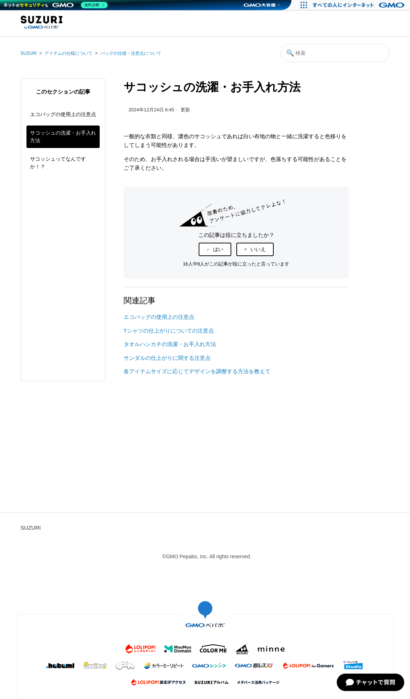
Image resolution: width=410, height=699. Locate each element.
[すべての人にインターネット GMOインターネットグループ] (359, 5)
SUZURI (29, 53)
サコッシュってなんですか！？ (58, 162)
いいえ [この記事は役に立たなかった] (258, 249)
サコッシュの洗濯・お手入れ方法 (63, 136)
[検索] (335, 53)
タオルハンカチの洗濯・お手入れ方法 (173, 344)
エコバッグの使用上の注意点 (63, 114)
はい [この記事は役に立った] (218, 249)
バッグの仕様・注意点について (130, 53)
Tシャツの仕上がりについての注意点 (169, 331)
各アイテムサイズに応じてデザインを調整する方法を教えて (197, 371)
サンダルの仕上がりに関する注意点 (167, 358)
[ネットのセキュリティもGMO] (55, 5)
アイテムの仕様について (68, 53)
